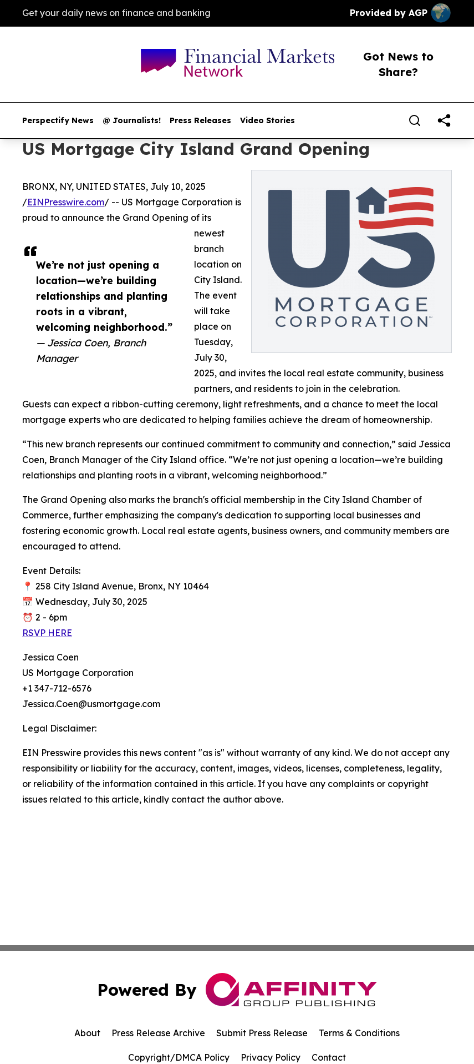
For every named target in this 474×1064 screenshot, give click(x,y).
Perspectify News (58, 120)
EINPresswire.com (65, 202)
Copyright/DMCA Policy (179, 1057)
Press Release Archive (158, 1032)
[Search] (414, 120)
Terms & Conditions (359, 1032)
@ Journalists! (132, 120)
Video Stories (267, 120)
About (87, 1032)
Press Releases (200, 120)
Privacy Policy (270, 1057)
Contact (329, 1057)
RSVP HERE (47, 632)
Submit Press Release (262, 1032)
